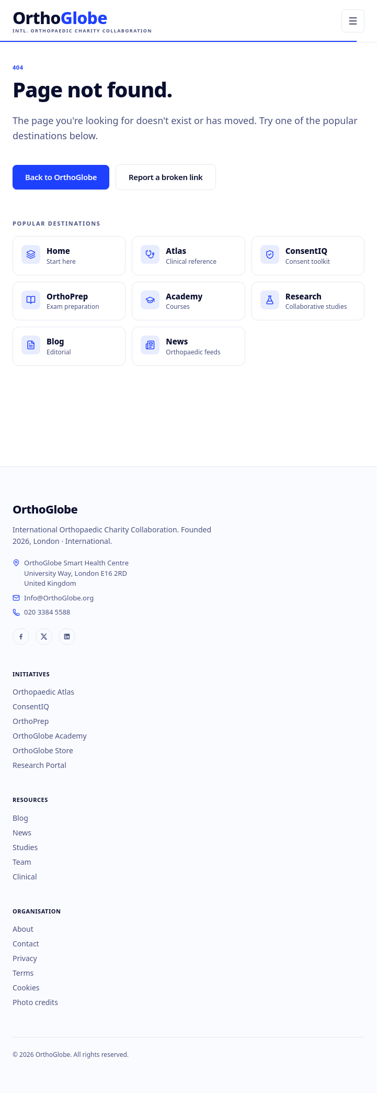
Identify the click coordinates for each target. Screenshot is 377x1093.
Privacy (25, 958)
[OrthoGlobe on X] (44, 636)
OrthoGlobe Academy (50, 736)
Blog (20, 818)
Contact (26, 944)
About (23, 929)
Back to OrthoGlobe (61, 177)
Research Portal (39, 765)
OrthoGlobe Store (43, 750)
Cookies (26, 987)
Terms (23, 973)
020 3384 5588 (47, 612)
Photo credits (35, 1002)
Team (22, 862)
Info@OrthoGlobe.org (59, 598)
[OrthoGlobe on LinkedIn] (67, 636)
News (22, 833)
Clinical (25, 877)
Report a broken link (166, 177)
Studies (25, 847)
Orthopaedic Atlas (43, 692)
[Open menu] (352, 20)
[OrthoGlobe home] (82, 21)
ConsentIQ (31, 706)
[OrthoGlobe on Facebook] (21, 636)
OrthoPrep (31, 721)
